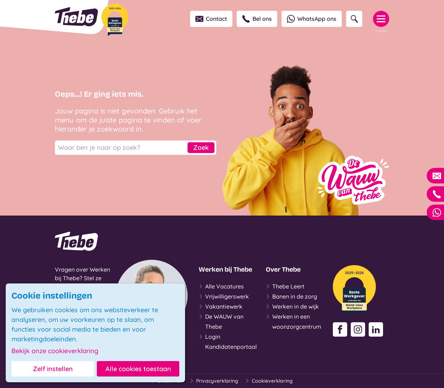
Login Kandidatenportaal (228, 341)
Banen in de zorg (291, 296)
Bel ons (257, 19)
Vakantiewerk (220, 306)
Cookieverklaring (269, 380)
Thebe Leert (285, 286)
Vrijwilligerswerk (224, 296)
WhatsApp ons (311, 19)
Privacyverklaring (214, 380)
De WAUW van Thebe (221, 320)
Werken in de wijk (292, 306)
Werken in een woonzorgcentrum (293, 320)
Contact (211, 19)
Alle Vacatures (221, 286)
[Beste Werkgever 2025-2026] (114, 20)
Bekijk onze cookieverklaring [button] (54, 351)
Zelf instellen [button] (53, 369)
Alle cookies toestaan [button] (138, 369)
